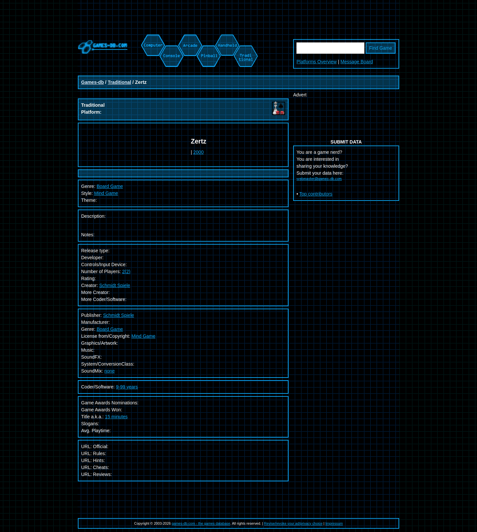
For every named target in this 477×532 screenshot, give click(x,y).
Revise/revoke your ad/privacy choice (293, 523)
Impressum (334, 523)
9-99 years (127, 386)
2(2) (126, 271)
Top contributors (316, 194)
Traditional (119, 82)
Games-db (92, 82)
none (109, 371)
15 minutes (116, 416)
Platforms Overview (316, 61)
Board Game (110, 329)
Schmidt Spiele (114, 285)
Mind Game (106, 193)
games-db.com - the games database (201, 523)
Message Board (357, 61)
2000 (198, 152)
